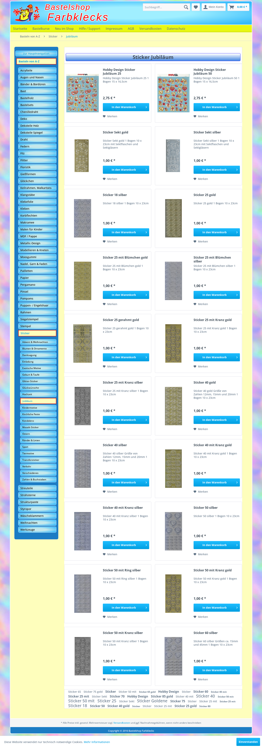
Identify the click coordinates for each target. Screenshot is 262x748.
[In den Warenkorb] (126, 107)
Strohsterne (28, 495)
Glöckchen (27, 181)
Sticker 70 (117, 696)
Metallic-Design (30, 243)
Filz (22, 153)
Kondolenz (28, 420)
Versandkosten (150, 28)
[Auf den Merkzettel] (110, 116)
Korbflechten (28, 215)
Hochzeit (27, 394)
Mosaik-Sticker (30, 427)
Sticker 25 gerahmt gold (121, 320)
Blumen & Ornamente (34, 348)
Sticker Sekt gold (115, 132)
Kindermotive (29, 407)
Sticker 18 (78, 705)
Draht (24, 139)
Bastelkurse (41, 28)
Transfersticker (30, 460)
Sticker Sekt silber (207, 132)
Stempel (25, 326)
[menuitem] (166, 7)
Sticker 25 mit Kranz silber (123, 383)
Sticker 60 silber (206, 633)
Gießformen (28, 174)
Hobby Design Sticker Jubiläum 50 (210, 71)
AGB (131, 28)
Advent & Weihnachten (35, 342)
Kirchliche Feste (31, 414)
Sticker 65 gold (147, 691)
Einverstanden (248, 742)
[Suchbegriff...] (166, 7)
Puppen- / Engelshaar (34, 305)
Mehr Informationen (97, 742)
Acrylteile (26, 70)
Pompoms (26, 298)
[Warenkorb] (238, 7)
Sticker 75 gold (93, 691)
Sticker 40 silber (115, 445)
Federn (24, 146)
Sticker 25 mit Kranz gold (213, 320)
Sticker (25, 333)
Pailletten (26, 271)
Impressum (114, 28)
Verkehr (26, 466)
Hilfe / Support (89, 28)
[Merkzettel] (196, 7)
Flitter (24, 160)
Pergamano (27, 284)
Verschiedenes (30, 473)
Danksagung (29, 355)
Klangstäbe (27, 195)
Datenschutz (176, 28)
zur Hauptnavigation (36, 53)
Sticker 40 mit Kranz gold (213, 445)
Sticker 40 (206, 696)
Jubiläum (27, 401)
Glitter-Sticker (30, 381)
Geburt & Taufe (30, 374)
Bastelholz (27, 98)
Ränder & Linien (31, 440)
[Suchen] (186, 7)
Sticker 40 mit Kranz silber (123, 508)
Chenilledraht (29, 112)
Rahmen (25, 312)
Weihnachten (28, 523)
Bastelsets (26, 105)
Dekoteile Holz (29, 125)
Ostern (26, 433)
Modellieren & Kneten (34, 250)
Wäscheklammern (32, 516)
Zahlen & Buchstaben (34, 479)
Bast (23, 91)
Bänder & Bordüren (33, 84)
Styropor (25, 509)
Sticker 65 (75, 691)
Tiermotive (28, 453)
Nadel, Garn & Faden (33, 264)
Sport (25, 446)
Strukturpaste (29, 502)
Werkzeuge (27, 529)
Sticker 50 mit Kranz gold (213, 570)
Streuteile (26, 488)
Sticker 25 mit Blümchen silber (212, 259)
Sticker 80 (204, 706)
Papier (24, 278)
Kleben (24, 208)
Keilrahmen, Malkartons (36, 188)
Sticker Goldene (152, 700)
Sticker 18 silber (115, 195)
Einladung (27, 361)
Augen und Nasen (32, 77)
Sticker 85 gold (162, 696)
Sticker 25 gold (205, 195)
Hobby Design (169, 691)
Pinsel (24, 291)
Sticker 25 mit (79, 696)
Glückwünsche (30, 387)
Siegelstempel (29, 319)
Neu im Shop (64, 28)
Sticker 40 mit (219, 691)
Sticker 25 (107, 700)
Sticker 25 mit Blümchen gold (125, 258)
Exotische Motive (31, 368)
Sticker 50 (98, 706)
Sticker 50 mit (128, 691)
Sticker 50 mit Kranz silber (123, 633)
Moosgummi (28, 257)
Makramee (27, 222)
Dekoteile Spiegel (31, 132)
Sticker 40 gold (205, 383)
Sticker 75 (178, 701)
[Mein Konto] (214, 7)
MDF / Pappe (28, 236)
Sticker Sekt (100, 696)
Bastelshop (68, 7)
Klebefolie (26, 202)
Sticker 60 (201, 691)
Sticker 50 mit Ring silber (122, 570)
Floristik (25, 167)
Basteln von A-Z (29, 61)
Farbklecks (78, 17)
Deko (23, 119)
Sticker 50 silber (206, 508)
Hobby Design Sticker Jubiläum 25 (119, 71)
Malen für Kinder (31, 229)
